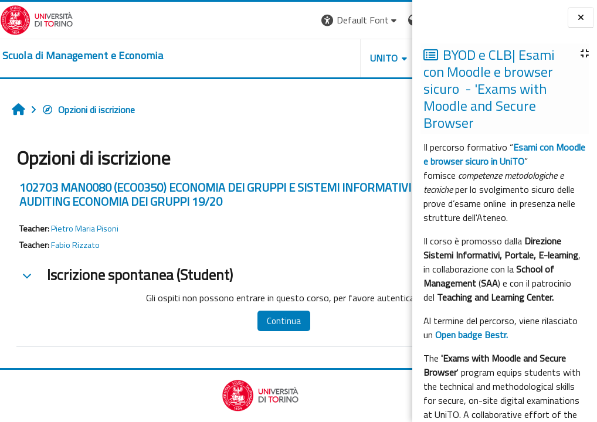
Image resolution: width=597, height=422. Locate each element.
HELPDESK (341, 58)
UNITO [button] (275, 58)
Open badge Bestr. (471, 335)
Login (392, 20)
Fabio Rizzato (75, 245)
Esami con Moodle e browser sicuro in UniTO (504, 154)
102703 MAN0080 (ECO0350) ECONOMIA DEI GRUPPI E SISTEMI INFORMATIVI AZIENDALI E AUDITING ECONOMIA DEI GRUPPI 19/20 (189, 194)
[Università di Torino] (36, 19)
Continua (257, 321)
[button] (251, 20)
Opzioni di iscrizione (88, 110)
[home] (82, 55)
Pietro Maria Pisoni (84, 228)
